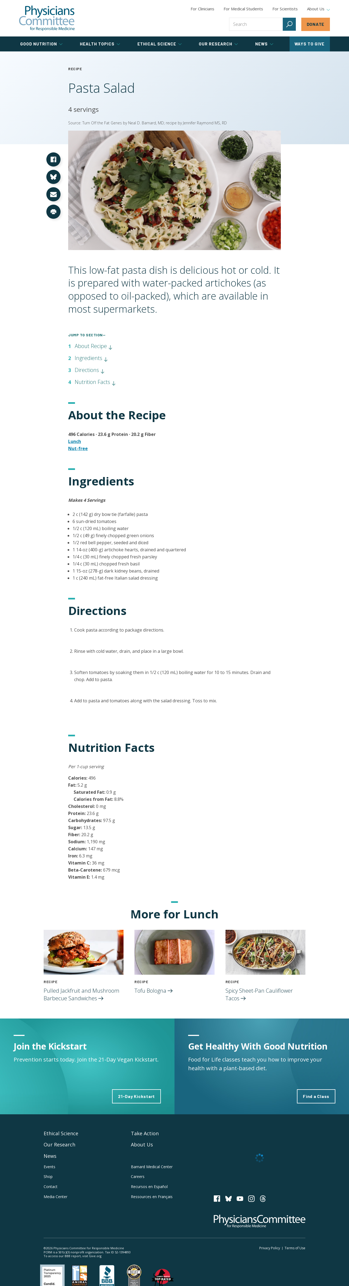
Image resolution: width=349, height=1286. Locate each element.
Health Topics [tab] (100, 43)
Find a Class (316, 1096)
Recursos (149, 1186)
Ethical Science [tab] (159, 43)
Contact (51, 1186)
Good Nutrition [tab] (41, 43)
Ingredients (91, 358)
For (243, 8)
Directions (90, 370)
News (50, 1156)
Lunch (74, 441)
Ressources (152, 1196)
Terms (295, 1248)
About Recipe (94, 346)
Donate (316, 24)
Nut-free (78, 448)
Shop (48, 1176)
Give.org (95, 1256)
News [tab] (264, 43)
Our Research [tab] (218, 43)
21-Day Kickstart (136, 1096)
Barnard (152, 1166)
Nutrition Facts (95, 382)
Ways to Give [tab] (309, 43)
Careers (138, 1176)
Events (49, 1166)
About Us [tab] (318, 9)
